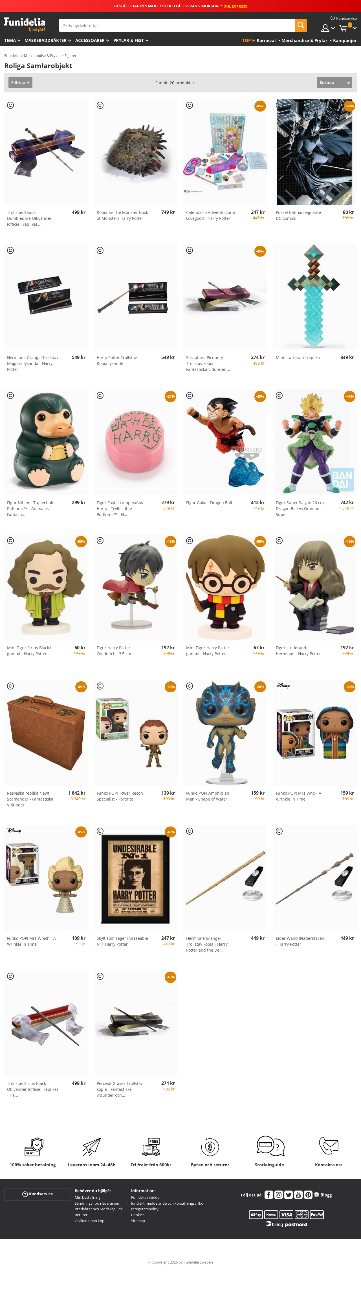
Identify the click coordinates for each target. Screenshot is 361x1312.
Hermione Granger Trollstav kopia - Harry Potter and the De (207, 944)
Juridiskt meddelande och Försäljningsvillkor (168, 1203)
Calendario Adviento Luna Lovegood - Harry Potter (210, 215)
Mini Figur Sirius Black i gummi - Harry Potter (29, 650)
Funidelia (11, 55)
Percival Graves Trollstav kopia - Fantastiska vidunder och (120, 1089)
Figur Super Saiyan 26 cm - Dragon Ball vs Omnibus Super (301, 508)
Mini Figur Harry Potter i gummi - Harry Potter (209, 650)
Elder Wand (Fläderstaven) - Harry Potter (300, 941)
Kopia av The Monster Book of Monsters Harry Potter (122, 215)
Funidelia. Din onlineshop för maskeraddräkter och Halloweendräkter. (24, 24)
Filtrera (18, 82)
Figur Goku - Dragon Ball (209, 502)
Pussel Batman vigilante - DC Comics (299, 215)
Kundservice (37, 1194)
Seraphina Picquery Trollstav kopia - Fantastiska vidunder (208, 363)
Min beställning (87, 1197)
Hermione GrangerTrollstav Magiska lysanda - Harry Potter (32, 363)
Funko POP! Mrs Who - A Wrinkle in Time (298, 796)
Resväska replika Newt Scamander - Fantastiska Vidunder (30, 799)
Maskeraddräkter (46, 40)
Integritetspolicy (145, 1208)
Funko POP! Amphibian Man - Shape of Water (207, 796)
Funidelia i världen (146, 1197)
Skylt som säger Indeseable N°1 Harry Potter (122, 941)
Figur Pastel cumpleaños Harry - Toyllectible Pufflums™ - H (120, 508)
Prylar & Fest (128, 40)
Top (246, 40)
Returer (81, 1214)
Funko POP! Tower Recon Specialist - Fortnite (120, 796)
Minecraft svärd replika (298, 357)
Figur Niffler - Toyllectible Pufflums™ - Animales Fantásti (30, 508)
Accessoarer (90, 40)
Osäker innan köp (89, 1220)
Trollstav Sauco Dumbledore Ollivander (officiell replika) (29, 218)
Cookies (137, 1214)
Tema (10, 40)
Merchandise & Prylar (42, 55)
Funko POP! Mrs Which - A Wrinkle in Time (31, 941)
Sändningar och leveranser (97, 1203)
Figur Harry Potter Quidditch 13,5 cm (114, 650)
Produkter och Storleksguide (99, 1208)
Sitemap (138, 1220)
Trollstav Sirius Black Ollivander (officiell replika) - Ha (32, 1089)
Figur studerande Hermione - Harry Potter (298, 650)
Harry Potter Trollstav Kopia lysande (117, 360)
